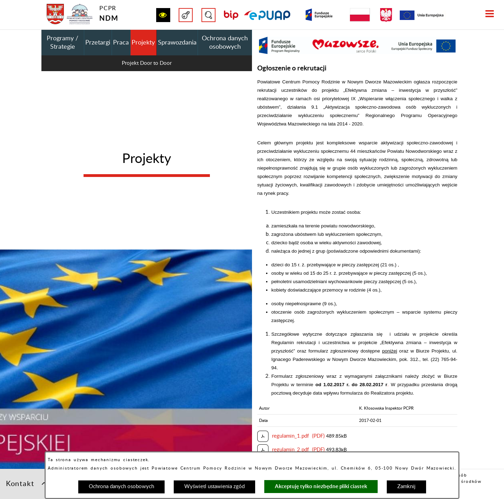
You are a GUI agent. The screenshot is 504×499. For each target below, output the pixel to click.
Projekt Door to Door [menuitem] (147, 63)
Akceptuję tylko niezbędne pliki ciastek (321, 486)
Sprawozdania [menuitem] (177, 43)
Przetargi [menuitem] (97, 43)
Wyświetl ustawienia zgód (214, 486)
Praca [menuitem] (121, 43)
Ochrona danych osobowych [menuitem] (225, 42)
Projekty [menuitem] (143, 43)
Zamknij (406, 486)
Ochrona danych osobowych (121, 486)
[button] (163, 15)
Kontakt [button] (26, 483)
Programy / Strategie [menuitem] (62, 42)
